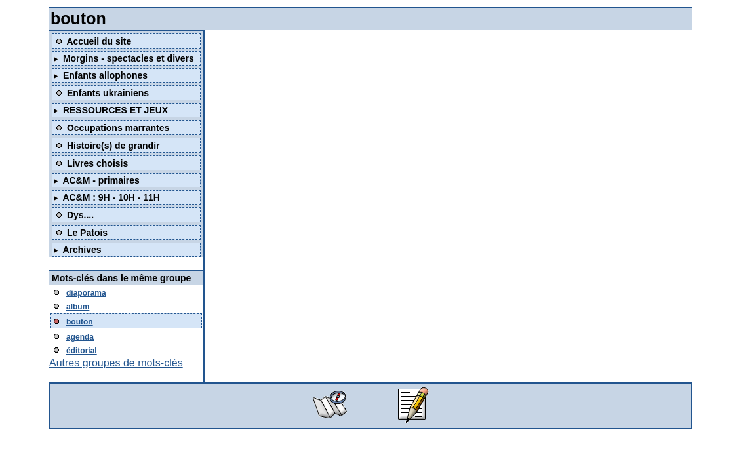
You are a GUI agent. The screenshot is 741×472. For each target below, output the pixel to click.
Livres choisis (97, 163)
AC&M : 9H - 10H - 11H (111, 197)
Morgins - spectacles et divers (128, 58)
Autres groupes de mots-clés (116, 362)
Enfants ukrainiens (108, 93)
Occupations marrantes (118, 128)
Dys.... (80, 215)
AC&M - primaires (100, 180)
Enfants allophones (105, 75)
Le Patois (87, 232)
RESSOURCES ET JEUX (115, 110)
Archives (81, 250)
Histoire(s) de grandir (113, 145)
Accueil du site (98, 41)
